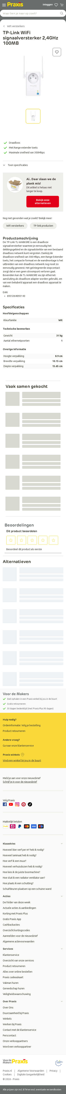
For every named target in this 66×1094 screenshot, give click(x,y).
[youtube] (11, 804)
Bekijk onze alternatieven (43, 201)
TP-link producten (43, 225)
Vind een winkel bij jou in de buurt (22, 760)
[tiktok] (30, 804)
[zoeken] (61, 13)
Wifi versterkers (15, 225)
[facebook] (5, 804)
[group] (33, 725)
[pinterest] (23, 804)
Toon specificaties (15, 165)
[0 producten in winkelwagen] (61, 4)
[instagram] (17, 804)
